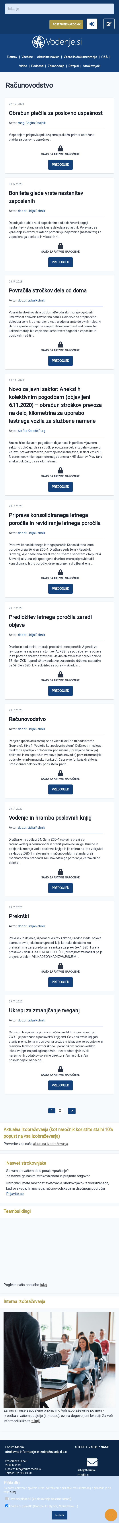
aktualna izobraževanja (50, 1144)
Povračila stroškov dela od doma (48, 291)
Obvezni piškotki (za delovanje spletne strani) (38, 1499)
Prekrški (19, 916)
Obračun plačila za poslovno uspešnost (55, 113)
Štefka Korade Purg (31, 431)
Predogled (60, 164)
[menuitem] (14, 57)
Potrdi (59, 1515)
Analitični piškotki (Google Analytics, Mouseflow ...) (41, 1506)
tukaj (13, 1492)
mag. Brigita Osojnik (32, 123)
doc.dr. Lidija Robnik (31, 211)
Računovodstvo (27, 719)
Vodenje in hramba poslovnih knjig (50, 818)
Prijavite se (15, 1194)
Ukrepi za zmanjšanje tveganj (44, 1011)
